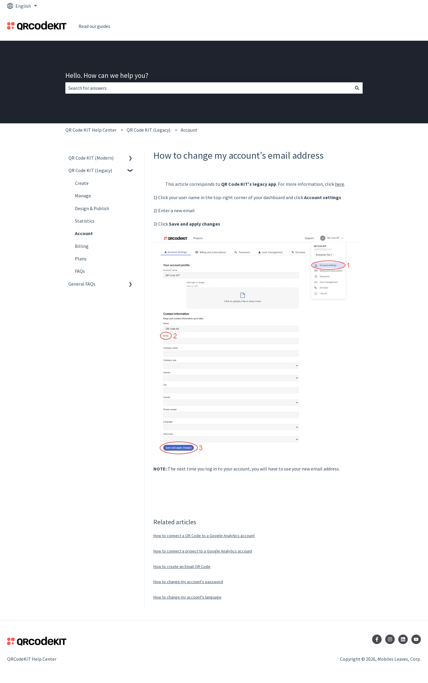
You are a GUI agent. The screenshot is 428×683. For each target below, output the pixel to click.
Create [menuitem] (82, 183)
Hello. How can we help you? (106, 75)
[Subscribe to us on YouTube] (416, 639)
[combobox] (208, 88)
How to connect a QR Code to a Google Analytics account (204, 535)
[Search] (357, 88)
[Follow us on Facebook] (377, 639)
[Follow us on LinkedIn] (403, 639)
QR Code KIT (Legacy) (148, 130)
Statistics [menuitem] (85, 221)
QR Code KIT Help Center (91, 130)
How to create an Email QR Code (181, 566)
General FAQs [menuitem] (81, 284)
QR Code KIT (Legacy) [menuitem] (90, 170)
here (339, 184)
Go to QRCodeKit (397, 26)
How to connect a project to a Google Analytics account (202, 551)
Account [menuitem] (84, 233)
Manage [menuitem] (83, 196)
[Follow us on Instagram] (390, 639)
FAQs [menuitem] (80, 271)
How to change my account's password (188, 581)
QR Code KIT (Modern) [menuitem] (91, 158)
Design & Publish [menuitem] (92, 208)
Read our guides (94, 26)
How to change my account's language (187, 597)
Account (189, 130)
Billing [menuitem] (82, 246)
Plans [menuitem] (80, 259)
